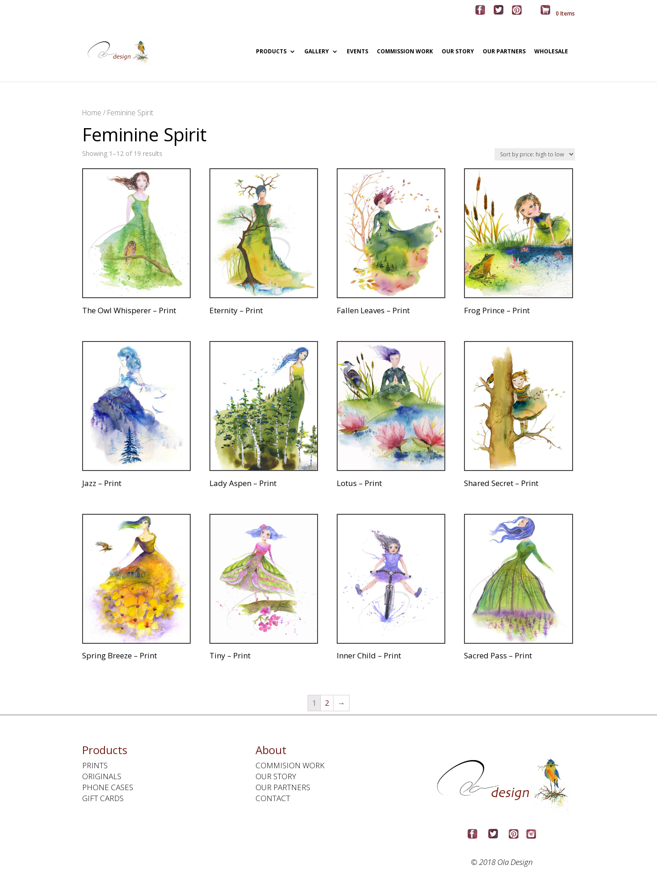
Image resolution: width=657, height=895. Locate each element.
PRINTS (95, 765)
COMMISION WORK (290, 765)
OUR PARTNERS (504, 52)
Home (91, 113)
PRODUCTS (271, 52)
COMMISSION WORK (405, 52)
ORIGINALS (101, 776)
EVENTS (357, 52)
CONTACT (273, 798)
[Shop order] (535, 154)
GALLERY (316, 52)
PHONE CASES (107, 787)
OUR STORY (458, 52)
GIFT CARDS (103, 798)
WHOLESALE (551, 52)
